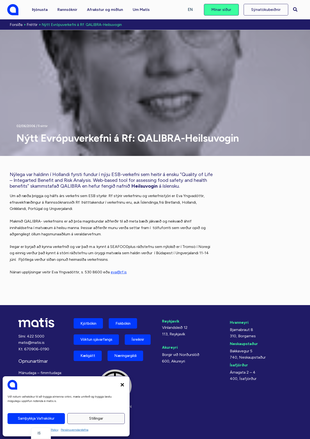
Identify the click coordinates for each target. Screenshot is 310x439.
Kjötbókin (89, 309)
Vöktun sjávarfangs (98, 325)
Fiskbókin (127, 309)
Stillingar (96, 418)
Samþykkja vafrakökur (36, 418)
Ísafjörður (239, 350)
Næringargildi (93, 359)
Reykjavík (171, 306)
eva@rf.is (119, 271)
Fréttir (43, 125)
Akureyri (170, 332)
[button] (122, 384)
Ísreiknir (88, 342)
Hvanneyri (239, 307)
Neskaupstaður (244, 329)
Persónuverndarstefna (74, 429)
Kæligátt (123, 342)
